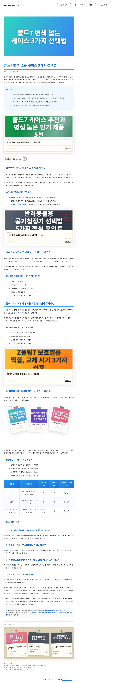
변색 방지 (18, 665)
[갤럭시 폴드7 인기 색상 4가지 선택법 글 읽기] (38, 644)
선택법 (23, 665)
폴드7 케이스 (41, 665)
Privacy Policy (103, 5)
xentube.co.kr (12, 5)
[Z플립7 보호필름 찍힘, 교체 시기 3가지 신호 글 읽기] (39, 366)
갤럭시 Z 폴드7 (10, 665)
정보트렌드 (66, 5)
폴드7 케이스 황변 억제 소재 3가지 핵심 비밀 (19, 667)
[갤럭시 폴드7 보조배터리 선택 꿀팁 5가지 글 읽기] (62, 644)
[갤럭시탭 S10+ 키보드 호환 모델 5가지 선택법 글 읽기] (39, 420)
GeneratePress (67, 680)
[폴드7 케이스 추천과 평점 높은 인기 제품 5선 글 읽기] (39, 133)
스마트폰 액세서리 (31, 665)
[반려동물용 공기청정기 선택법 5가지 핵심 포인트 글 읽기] (39, 227)
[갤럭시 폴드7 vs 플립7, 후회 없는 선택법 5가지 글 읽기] (17, 645)
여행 (75, 5)
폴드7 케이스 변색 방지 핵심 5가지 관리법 (18, 670)
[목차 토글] (24, 159)
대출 (93, 5)
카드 (84, 5)
